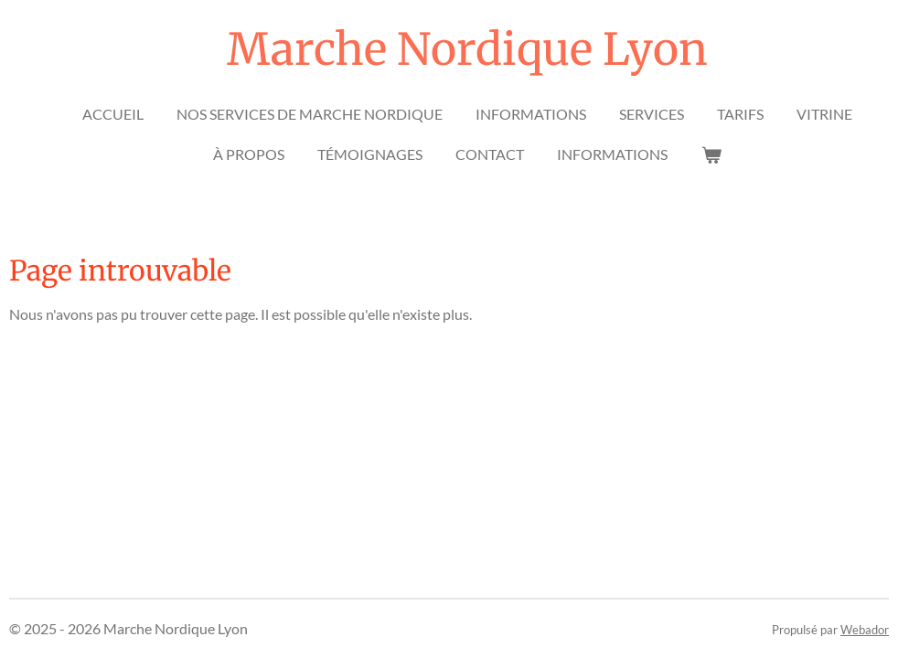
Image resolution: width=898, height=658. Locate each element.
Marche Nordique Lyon (467, 49)
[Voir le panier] (710, 154)
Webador (864, 629)
